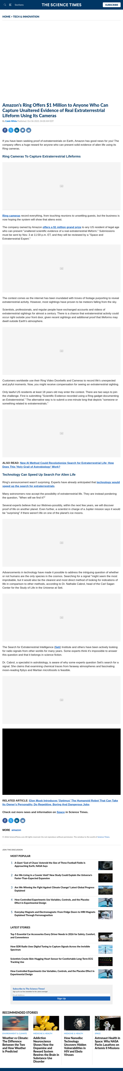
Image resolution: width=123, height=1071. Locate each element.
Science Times (103, 837)
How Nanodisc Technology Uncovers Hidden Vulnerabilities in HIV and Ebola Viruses (75, 1046)
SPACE (98, 1033)
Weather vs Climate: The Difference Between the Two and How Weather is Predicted (15, 1044)
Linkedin (16, 130)
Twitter (10, 130)
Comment (22, 130)
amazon (16, 830)
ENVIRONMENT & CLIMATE (14, 1033)
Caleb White (11, 121)
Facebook (5, 130)
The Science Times (61, 4)
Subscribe (111, 4)
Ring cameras (11, 215)
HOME (6, 16)
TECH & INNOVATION (26, 16)
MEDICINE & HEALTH (42, 1033)
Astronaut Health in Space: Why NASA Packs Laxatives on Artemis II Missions (107, 1043)
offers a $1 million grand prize (62, 227)
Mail (28, 130)
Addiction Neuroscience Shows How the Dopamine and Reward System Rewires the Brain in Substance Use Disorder (46, 1049)
